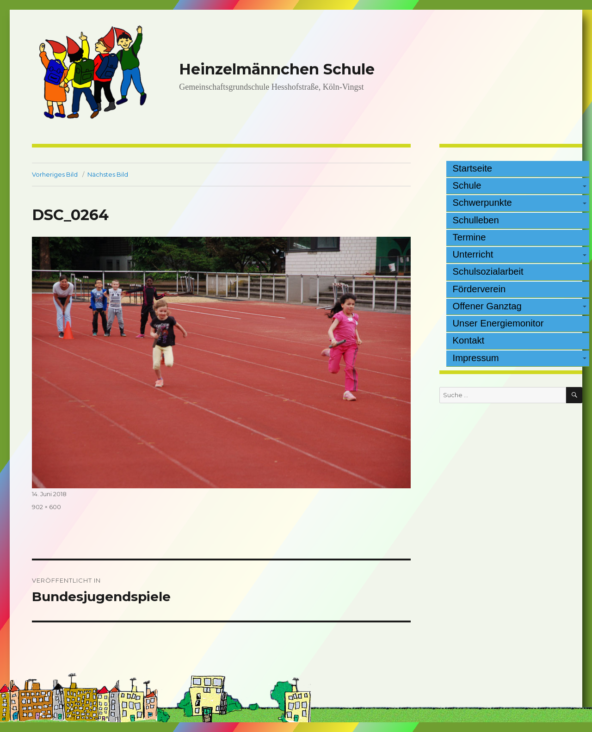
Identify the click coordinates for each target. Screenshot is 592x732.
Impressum (476, 358)
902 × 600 (46, 507)
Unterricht (473, 254)
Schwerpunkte (482, 202)
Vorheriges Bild (55, 174)
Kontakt (469, 340)
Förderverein (479, 289)
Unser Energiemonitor (498, 323)
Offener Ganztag (487, 306)
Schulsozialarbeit (488, 271)
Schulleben (476, 220)
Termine (469, 237)
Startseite (473, 168)
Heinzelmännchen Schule (277, 69)
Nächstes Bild (107, 174)
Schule (467, 185)
